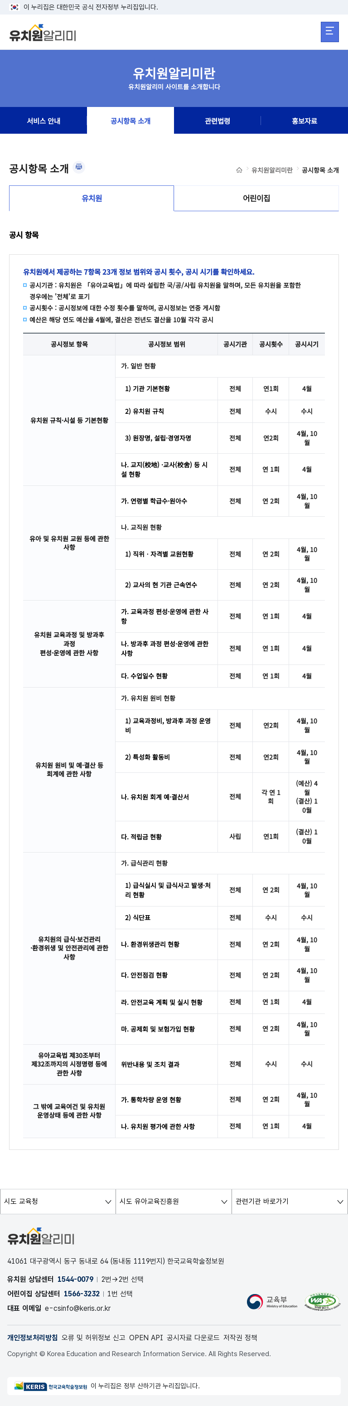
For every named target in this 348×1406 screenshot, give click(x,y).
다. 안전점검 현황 (144, 974)
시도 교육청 (19, 1201)
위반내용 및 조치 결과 (150, 1064)
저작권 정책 (240, 1337)
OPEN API (146, 1337)
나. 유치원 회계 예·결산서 (155, 796)
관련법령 (217, 121)
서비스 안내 (43, 121)
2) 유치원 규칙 (144, 411)
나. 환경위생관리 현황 (150, 944)
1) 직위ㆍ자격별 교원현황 (159, 553)
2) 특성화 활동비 (147, 756)
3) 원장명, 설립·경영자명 (158, 437)
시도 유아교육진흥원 (147, 1201)
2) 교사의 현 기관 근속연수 (161, 584)
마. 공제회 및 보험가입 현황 (158, 1028)
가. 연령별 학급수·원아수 (154, 500)
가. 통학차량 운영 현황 (151, 1099)
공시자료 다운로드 (193, 1337)
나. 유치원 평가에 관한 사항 (158, 1126)
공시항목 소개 (130, 121)
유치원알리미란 (272, 170)
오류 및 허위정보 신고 (94, 1337)
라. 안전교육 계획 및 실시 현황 (162, 1002)
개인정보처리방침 (32, 1337)
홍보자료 (304, 121)
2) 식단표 (137, 917)
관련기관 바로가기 (260, 1201)
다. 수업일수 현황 (144, 675)
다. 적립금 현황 (141, 836)
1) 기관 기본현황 (147, 388)
